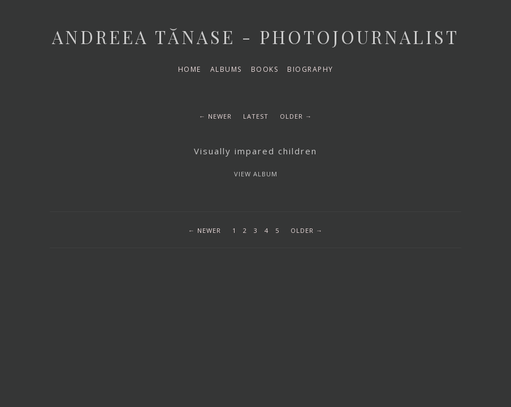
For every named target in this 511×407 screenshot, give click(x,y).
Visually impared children (255, 151)
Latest (256, 116)
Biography (310, 69)
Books (265, 69)
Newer (220, 116)
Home (189, 69)
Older (291, 116)
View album (256, 174)
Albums (226, 69)
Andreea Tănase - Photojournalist (255, 37)
